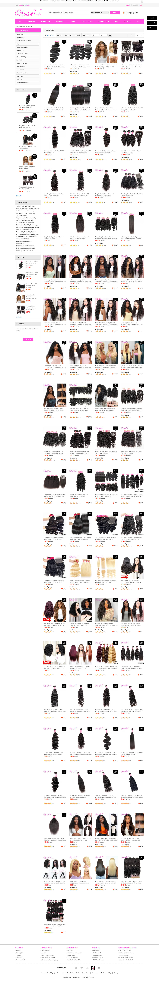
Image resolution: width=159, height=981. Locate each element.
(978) (53, 760)
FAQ (138, 21)
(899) (104, 374)
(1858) (104, 202)
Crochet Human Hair (22, 47)
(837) (104, 674)
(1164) (78, 417)
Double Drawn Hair (22, 63)
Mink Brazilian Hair (21, 245)
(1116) (104, 460)
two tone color (20, 234)
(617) (78, 460)
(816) (78, 760)
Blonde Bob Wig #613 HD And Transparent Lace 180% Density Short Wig (79, 883)
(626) (130, 245)
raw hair (18, 220)
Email (152, 18)
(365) (130, 417)
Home (19, 21)
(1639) (53, 116)
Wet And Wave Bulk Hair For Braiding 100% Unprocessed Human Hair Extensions (80, 797)
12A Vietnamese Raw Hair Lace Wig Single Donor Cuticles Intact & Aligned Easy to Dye (131, 625)
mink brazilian (20, 229)
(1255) (78, 631)
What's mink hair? (123, 955)
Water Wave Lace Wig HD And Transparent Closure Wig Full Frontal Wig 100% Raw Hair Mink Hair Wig (80, 324)
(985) (130, 116)
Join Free (27, 5)
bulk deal (18, 208)
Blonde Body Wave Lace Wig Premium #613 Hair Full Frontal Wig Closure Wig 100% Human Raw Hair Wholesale (105, 367)
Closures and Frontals (22, 53)
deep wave (19, 248)
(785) (53, 288)
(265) (130, 846)
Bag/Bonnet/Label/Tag (23, 82)
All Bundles (20, 60)
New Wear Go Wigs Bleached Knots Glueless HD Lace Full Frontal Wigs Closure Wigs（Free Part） (130, 840)
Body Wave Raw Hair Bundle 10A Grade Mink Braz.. (32, 263)
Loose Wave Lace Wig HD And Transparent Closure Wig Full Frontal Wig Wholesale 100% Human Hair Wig (55, 324)
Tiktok (93, 968)
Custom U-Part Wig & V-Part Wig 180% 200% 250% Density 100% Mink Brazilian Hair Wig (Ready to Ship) (80, 840)
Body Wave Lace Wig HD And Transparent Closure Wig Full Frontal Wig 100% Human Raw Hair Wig (80, 281)
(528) (104, 288)
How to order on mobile (48, 955)
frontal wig (24, 220)
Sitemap (116, 973)
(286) (130, 631)
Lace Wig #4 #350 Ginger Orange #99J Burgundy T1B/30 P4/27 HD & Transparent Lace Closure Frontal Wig (80, 668)
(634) (53, 846)
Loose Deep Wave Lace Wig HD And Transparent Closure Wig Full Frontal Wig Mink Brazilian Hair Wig (106, 324)
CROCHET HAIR (87, 21)
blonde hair (33, 236)
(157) (104, 889)
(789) (104, 245)
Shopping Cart (20, 953)
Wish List (18, 955)
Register (18, 950)
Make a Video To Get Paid (126, 960)
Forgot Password (20, 960)
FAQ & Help (96, 950)
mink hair (24, 248)
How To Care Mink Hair (74, 960)
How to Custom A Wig (125, 950)
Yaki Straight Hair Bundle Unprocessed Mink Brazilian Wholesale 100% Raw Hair (131, 238)
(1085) (53, 159)
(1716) (53, 73)
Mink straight (31, 248)
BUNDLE (73, 21)
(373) (104, 116)
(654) (78, 288)
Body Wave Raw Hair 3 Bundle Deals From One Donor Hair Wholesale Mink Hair (80, 66)
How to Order (61, 973)
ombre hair (27, 234)
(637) (53, 503)
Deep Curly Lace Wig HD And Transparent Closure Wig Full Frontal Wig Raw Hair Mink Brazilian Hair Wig (132, 324)
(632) (130, 460)
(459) (78, 331)
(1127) (78, 159)
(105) (78, 546)
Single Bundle (20, 69)
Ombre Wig (19, 222)
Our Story (70, 950)
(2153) (104, 159)
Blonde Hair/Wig (21, 57)
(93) (52, 932)
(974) (53, 202)
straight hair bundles (21, 215)
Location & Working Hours (75, 953)
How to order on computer (48, 957)
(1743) (78, 73)
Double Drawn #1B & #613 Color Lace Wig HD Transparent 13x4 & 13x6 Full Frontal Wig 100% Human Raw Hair (105, 883)
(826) (53, 889)
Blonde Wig (31, 222)
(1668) (130, 589)
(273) (53, 374)
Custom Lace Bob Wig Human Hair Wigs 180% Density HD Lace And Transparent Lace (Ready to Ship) (54, 883)
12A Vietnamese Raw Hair (24, 40)
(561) (130, 331)
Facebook (70, 968)
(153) (130, 503)
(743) (104, 717)
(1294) (53, 460)
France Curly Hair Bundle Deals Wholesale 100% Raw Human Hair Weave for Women (106, 238)
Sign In (21, 5)
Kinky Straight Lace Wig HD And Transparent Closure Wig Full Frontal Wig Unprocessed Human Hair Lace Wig (55, 367)
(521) (53, 674)
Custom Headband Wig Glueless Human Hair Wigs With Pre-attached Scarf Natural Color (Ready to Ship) (106, 840)
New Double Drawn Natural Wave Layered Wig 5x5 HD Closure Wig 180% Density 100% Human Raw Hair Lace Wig (132, 582)
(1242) (104, 546)
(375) (78, 846)
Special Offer (85, 973)
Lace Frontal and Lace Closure (24, 241)
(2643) (130, 546)
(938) (53, 589)
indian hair (19, 239)
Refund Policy (71, 955)
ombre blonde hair (21, 227)
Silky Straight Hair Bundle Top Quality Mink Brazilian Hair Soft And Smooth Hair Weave (54, 109)
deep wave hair (35, 208)
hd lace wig (32, 213)
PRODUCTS (31, 21)
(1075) (104, 589)
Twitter (76, 968)
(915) (104, 846)
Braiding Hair (20, 50)
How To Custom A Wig (73, 973)
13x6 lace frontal (20, 211)
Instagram (99, 968)
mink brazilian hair (29, 206)
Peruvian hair (30, 245)
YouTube (87, 968)
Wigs (18, 44)
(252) (78, 374)
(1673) (130, 159)
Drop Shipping (30, 227)
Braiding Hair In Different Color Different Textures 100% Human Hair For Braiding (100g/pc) (106, 668)
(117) (104, 503)
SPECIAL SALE (45, 21)
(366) (104, 631)
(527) (78, 245)
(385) (53, 546)
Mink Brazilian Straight (22, 243)
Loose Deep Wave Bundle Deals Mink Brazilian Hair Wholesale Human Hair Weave (79, 453)
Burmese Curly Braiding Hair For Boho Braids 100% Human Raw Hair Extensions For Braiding (106, 711)
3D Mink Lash (20, 236)
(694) (130, 717)
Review (44, 953)
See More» (19, 195)
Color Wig (30, 220)
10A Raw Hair (20, 37)
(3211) (78, 803)
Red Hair (33, 232)
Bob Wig (18, 225)
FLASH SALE (60, 21)
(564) (130, 73)
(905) (130, 760)
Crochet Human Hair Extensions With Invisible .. (31, 285)
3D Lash (37, 227)
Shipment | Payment (73, 957)
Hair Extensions (21, 66)
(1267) (104, 417)
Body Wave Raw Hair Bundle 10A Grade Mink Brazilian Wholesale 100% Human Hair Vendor (54, 66)
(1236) (130, 202)
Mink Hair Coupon (98, 957)
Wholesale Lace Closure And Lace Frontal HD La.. (31, 308)
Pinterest (81, 968)
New (78, 35)
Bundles (25, 222)
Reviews (103, 973)
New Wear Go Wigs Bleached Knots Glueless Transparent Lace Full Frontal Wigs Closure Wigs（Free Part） (54, 410)
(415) (104, 331)
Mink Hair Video (97, 955)
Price (86, 35)
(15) (52, 717)
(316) (78, 674)
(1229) (78, 503)
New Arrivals (95, 973)
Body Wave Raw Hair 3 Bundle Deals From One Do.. (32, 274)
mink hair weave (28, 229)
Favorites (68, 35)
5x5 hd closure (29, 211)
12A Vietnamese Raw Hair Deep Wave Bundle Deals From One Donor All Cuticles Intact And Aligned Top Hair (54, 582)
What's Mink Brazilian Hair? (126, 953)
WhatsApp (153, 23)
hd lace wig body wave (22, 213)
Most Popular (49, 35)
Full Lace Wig (20, 232)
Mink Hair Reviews (98, 960)
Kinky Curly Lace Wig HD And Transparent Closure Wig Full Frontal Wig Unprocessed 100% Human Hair (80, 367)
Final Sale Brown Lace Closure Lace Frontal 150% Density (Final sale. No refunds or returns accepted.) (79, 410)
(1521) (104, 73)
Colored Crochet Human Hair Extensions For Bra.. (31, 296)
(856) (130, 674)
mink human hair (26, 208)
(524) (130, 288)
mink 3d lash (25, 239)
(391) (53, 331)
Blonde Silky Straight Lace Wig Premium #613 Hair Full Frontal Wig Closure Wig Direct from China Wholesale (132, 367)
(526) (53, 245)
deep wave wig (20, 206)
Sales (59, 35)
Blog (109, 973)
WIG (116, 21)
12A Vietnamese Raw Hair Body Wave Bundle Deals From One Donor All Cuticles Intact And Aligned (54, 539)
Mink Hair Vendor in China (126, 957)
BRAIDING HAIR (104, 21)
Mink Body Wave (20, 250)
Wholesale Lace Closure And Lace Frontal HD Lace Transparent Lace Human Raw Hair (132, 66)
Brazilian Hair (34, 234)
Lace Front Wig (25, 225)
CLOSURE (127, 21)
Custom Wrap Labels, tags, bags (50, 960)
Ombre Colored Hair (22, 73)
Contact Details (97, 953)
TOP (150, 27)
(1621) (78, 116)
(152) (130, 889)
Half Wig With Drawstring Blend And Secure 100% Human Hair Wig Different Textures (80, 625)
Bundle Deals (20, 34)
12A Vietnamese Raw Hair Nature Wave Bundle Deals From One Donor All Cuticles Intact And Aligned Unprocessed (131, 539)
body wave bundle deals (22, 218)
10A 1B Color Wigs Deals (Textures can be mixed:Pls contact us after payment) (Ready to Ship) (131, 883)
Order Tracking (20, 957)
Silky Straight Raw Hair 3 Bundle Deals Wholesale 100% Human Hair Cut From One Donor (80, 109)
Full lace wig (33, 225)
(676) (53, 803)
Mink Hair (27, 236)
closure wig (32, 218)
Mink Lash (19, 79)
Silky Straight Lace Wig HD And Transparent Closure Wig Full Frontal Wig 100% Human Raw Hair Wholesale (55, 281)
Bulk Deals (20, 76)
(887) (130, 374)
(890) (104, 760)
